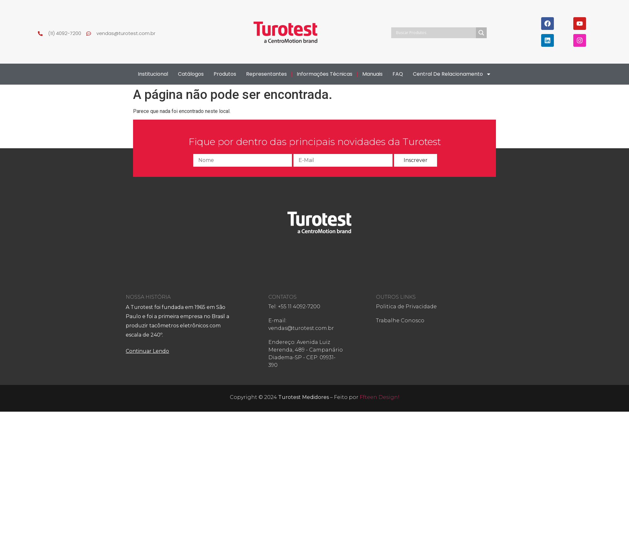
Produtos (225, 74)
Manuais (372, 74)
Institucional (153, 74)
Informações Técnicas (324, 74)
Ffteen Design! (379, 397)
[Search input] (435, 32)
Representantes (266, 74)
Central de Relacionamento (452, 74)
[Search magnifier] (481, 32)
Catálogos (191, 74)
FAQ (397, 74)
